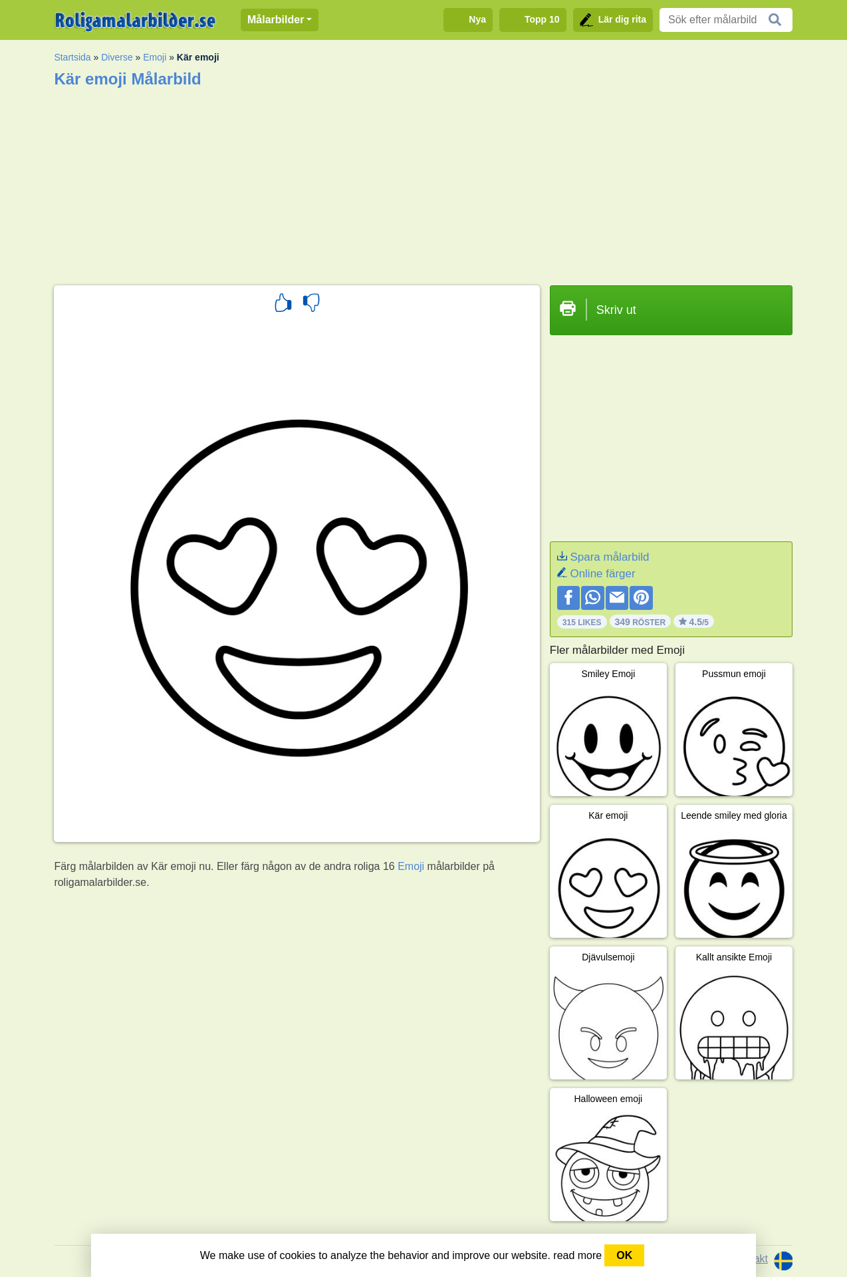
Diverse (116, 57)
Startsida (72, 57)
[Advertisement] (423, 182)
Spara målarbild (609, 557)
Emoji (154, 57)
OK (624, 1255)
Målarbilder (275, 19)
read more (577, 1255)
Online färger (602, 573)
